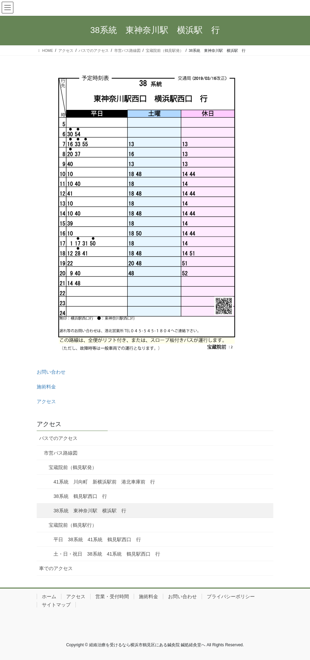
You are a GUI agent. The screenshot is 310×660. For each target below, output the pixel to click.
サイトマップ (56, 604)
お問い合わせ (51, 372)
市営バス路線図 (61, 453)
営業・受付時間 (112, 596)
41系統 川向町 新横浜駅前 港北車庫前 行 (104, 482)
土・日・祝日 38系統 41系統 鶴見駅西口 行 (106, 554)
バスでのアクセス (58, 438)
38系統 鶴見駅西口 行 (80, 496)
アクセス (46, 401)
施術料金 (46, 386)
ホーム (49, 596)
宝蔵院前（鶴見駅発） (73, 467)
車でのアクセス (56, 568)
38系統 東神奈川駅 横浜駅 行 (89, 510)
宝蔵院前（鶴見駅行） (73, 525)
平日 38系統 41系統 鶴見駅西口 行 (97, 539)
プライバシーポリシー (231, 596)
